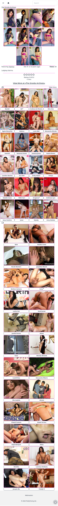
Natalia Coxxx (7, 198)
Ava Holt (21, 175)
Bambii (7, 109)
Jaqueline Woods (41, 267)
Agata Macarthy (7, 131)
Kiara (16, 356)
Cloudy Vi (42, 489)
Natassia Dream (22, 153)
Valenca (21, 131)
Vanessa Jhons (36, 153)
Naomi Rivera (50, 153)
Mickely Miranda (41, 356)
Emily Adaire (36, 175)
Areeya (50, 175)
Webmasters (29, 495)
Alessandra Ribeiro (42, 378)
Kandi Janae (41, 311)
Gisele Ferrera (41, 422)
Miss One (51, 109)
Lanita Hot (16, 311)
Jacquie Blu (16, 489)
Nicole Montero (16, 267)
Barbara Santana (16, 289)
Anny (42, 289)
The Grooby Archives (9, 7)
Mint (16, 244)
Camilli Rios (16, 378)
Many (42, 444)
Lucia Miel (36, 131)
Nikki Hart (21, 198)
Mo (21, 109)
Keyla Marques (16, 444)
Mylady (36, 220)
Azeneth (7, 153)
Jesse (21, 220)
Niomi (42, 333)
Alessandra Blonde (51, 131)
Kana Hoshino (7, 220)
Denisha (16, 467)
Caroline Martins (7, 175)
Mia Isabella (16, 400)
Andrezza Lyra (50, 198)
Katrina (11, 67)
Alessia (41, 400)
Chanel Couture (16, 422)
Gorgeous (36, 198)
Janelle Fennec (16, 333)
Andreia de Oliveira (36, 109)
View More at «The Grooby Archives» (29, 83)
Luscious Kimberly (42, 467)
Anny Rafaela (51, 220)
